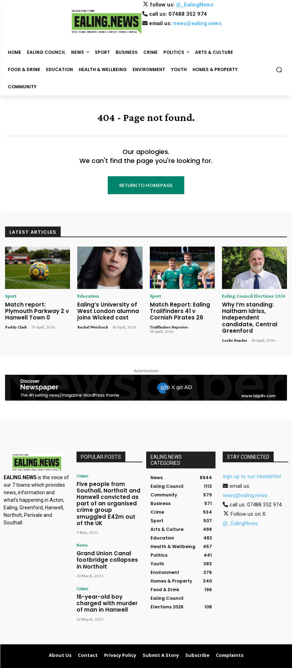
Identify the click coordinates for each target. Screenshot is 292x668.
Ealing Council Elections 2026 (249, 296)
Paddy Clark (16, 323)
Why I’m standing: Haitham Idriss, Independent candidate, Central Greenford (252, 312)
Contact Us (228, 661)
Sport (10, 296)
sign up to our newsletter (252, 465)
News (82, 519)
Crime (82, 465)
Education (86, 296)
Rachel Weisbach (92, 323)
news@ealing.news (197, 23)
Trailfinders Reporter (169, 323)
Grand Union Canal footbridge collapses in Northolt (104, 531)
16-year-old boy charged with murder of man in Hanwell (106, 570)
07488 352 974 (187, 14)
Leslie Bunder (234, 329)
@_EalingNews (194, 4)
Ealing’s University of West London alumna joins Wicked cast (103, 309)
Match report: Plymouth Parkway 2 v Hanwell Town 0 (34, 309)
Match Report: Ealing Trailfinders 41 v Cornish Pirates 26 (180, 309)
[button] (279, 70)
